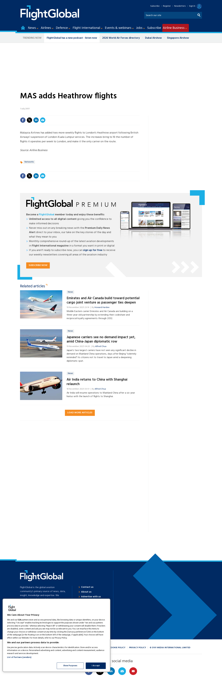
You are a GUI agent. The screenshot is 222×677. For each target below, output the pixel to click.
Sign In (192, 6)
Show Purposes (70, 665)
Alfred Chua (100, 346)
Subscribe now (38, 265)
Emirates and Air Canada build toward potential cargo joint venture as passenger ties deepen (103, 300)
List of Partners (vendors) (19, 657)
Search (199, 14)
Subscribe (155, 6)
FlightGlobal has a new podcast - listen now (72, 38)
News (70, 292)
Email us (122, 671)
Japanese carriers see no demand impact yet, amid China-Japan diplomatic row (101, 339)
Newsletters (180, 6)
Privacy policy (137, 647)
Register (167, 6)
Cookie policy (117, 647)
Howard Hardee (102, 307)
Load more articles (79, 413)
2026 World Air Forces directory (121, 38)
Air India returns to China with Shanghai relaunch (97, 382)
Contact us (87, 587)
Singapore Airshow (178, 38)
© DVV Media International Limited (170, 647)
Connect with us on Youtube (133, 671)
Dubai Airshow (153, 38)
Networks (29, 162)
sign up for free (92, 250)
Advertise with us (91, 597)
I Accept (96, 665)
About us (86, 592)
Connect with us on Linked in (111, 671)
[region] (56, 635)
